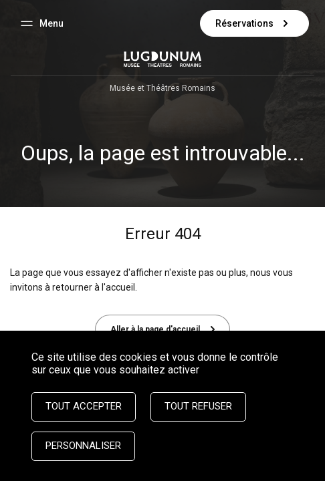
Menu (58, 24)
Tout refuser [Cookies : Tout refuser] (198, 406)
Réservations (254, 23)
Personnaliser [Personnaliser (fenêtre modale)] (83, 446)
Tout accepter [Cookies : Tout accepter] (83, 406)
